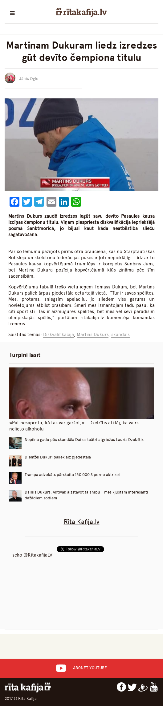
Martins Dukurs (92, 334)
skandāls (120, 334)
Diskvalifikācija (58, 334)
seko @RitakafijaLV (32, 555)
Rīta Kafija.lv (82, 522)
